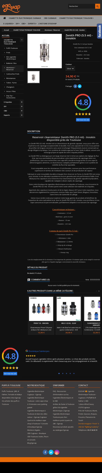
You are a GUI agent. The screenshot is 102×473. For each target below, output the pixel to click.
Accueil (6, 35)
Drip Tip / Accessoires (10, 97)
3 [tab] (66, 373)
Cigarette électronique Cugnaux (25, 18)
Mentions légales (33, 430)
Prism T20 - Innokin (41, 323)
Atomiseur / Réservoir (10, 68)
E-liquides (8, 23)
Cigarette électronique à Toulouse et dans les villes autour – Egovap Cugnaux (37, 414)
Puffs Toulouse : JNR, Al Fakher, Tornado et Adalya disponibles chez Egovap (12, 394)
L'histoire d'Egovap (47, 23)
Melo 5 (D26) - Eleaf (68, 323)
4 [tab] (70, 373)
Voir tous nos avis (83, 120)
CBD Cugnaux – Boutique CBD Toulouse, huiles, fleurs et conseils (37, 436)
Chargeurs (10, 87)
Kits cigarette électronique (11, 58)
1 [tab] (59, 373)
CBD (23, 23)
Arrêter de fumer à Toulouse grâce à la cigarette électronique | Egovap (63, 407)
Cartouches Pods (12, 74)
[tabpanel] (62, 357)
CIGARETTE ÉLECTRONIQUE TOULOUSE (75, 18)
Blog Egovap (32, 443)
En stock (69, 79)
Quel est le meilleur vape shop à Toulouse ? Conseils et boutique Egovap (37, 423)
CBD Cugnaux (50, 18)
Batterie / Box (11, 63)
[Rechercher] (84, 6)
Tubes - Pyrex (11, 83)
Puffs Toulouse (12, 48)
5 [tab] (74, 373)
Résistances (11, 78)
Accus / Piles (11, 91)
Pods (8, 52)
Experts (31, 23)
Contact (83, 385)
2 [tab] (62, 373)
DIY (17, 23)
